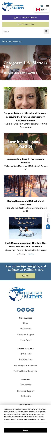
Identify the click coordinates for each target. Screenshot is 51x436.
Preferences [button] (40, 419)
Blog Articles (25, 384)
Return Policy (25, 340)
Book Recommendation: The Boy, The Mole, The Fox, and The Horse (25, 244)
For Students (25, 353)
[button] (47, 6)
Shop (25, 323)
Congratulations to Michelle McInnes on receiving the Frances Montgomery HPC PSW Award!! (25, 116)
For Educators (25, 359)
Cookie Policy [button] (33, 417)
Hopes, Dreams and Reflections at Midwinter (25, 202)
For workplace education (25, 365)
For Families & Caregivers (25, 371)
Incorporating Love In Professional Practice (25, 160)
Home (5, 41)
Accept (25, 430)
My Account (25, 328)
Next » (31, 254)
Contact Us (26, 396)
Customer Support (25, 334)
